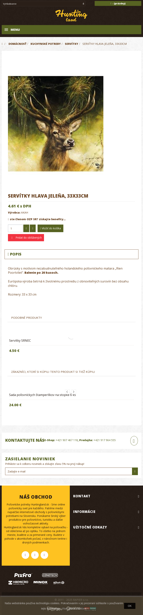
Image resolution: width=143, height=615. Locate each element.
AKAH (24, 212)
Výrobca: (14, 212)
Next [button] (74, 392)
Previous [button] (67, 392)
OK (130, 605)
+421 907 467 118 (67, 440)
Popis (14, 254)
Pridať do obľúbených (28, 237)
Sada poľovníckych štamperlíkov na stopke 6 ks (42, 395)
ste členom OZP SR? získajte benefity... (37, 219)
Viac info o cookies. (74, 608)
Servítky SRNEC (20, 340)
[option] (71, 347)
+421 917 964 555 (105, 440)
